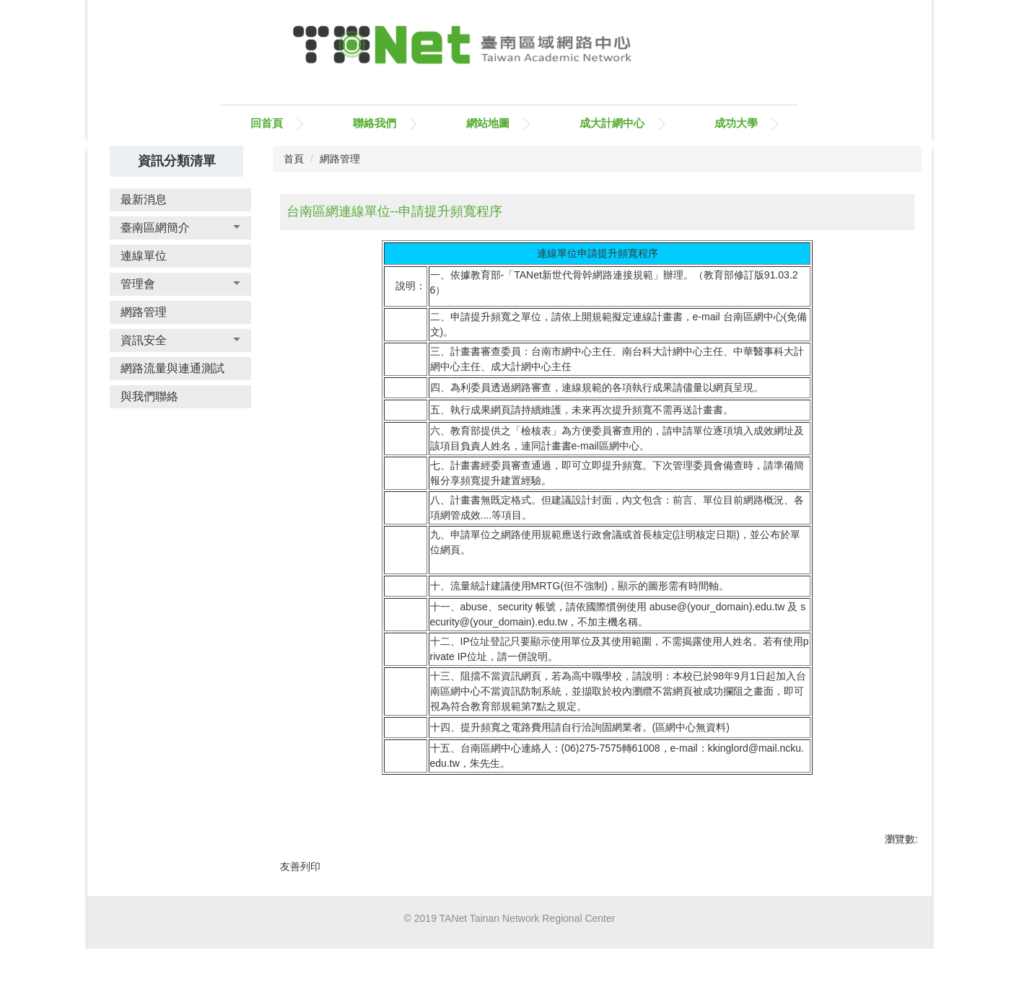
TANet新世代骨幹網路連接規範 (583, 275)
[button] (180, 227)
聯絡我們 (374, 123)
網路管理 (340, 158)
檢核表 (536, 430)
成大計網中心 (612, 123)
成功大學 (736, 123)
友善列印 (300, 866)
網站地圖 (488, 123)
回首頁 (266, 123)
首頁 (294, 158)
